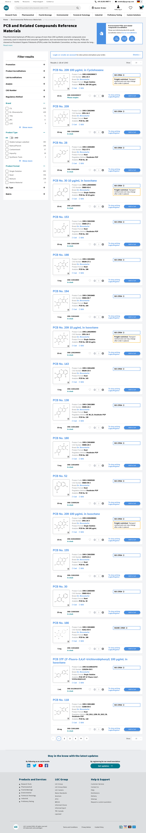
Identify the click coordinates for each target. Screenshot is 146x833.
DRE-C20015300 (89, 221)
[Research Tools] (19, 784)
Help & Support (38, 1)
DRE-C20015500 (89, 555)
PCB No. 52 (60, 476)
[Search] (78, 7)
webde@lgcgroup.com (126, 1)
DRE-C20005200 (89, 480)
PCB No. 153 (61, 217)
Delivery (94, 796)
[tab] (26, 64)
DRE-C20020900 (89, 111)
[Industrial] (19, 799)
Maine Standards (61, 793)
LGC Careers (59, 790)
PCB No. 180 (61, 438)
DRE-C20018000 (89, 442)
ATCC (57, 799)
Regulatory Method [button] (25, 96)
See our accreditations (129, 33)
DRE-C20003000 (89, 591)
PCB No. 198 (61, 254)
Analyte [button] (25, 84)
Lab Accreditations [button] (25, 77)
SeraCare (58, 796)
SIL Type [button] (25, 187)
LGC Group (59, 784)
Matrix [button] (25, 194)
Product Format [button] (25, 166)
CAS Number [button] (25, 90)
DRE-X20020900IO (89, 518)
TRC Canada (59, 811)
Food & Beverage (27, 790)
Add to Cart (132, 96)
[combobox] (47, 8)
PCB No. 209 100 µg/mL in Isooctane (76, 514)
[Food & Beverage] (19, 790)
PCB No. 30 (60, 586)
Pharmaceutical (26, 787)
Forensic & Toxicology (28, 796)
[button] (102, 95)
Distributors (95, 793)
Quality (16, 1)
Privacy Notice (86, 827)
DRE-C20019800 (89, 259)
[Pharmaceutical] (19, 787)
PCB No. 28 (60, 142)
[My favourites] (130, 8)
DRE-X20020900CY (90, 74)
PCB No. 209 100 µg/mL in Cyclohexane (78, 70)
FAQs (92, 790)
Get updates (104, 766)
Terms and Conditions (70, 827)
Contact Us (95, 787)
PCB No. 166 (61, 623)
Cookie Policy (99, 827)
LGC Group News (61, 787)
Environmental (26, 793)
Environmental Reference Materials (26, 20)
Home (5, 20)
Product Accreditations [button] (25, 71)
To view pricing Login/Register (114, 96)
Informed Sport (60, 808)
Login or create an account (64, 55)
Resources (26, 1)
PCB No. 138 (61, 400)
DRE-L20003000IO (89, 185)
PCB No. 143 (61, 363)
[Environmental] (19, 793)
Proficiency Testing (27, 801)
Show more (27, 127)
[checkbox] (7, 108)
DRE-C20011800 (89, 704)
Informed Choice (61, 805)
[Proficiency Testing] (19, 802)
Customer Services (97, 784)
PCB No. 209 (61, 106)
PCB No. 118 (61, 700)
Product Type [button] (25, 132)
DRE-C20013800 (89, 404)
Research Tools (26, 784)
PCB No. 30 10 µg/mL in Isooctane (75, 180)
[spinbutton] (98, 96)
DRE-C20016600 (89, 627)
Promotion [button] (25, 64)
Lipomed (58, 814)
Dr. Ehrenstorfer (83, 79)
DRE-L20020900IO (89, 332)
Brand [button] (25, 103)
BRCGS (57, 802)
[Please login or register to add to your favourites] (90, 95)
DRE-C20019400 (89, 295)
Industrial (24, 798)
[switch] (12, 138)
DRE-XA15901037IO (90, 667)
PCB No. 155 (61, 550)
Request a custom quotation (101, 802)
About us (8, 1)
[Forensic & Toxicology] (19, 796)
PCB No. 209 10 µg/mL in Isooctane (75, 327)
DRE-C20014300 (89, 368)
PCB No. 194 (61, 291)
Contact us (50, 1)
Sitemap (94, 799)
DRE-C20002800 (89, 147)
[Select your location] (139, 1)
